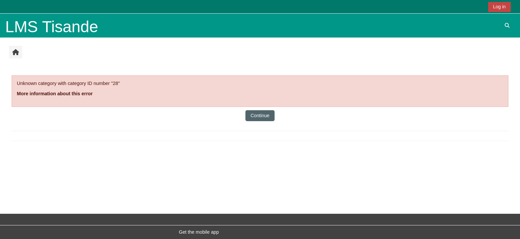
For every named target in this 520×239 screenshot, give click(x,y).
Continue (259, 115)
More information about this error (55, 93)
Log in (499, 6)
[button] (507, 25)
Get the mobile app (199, 232)
